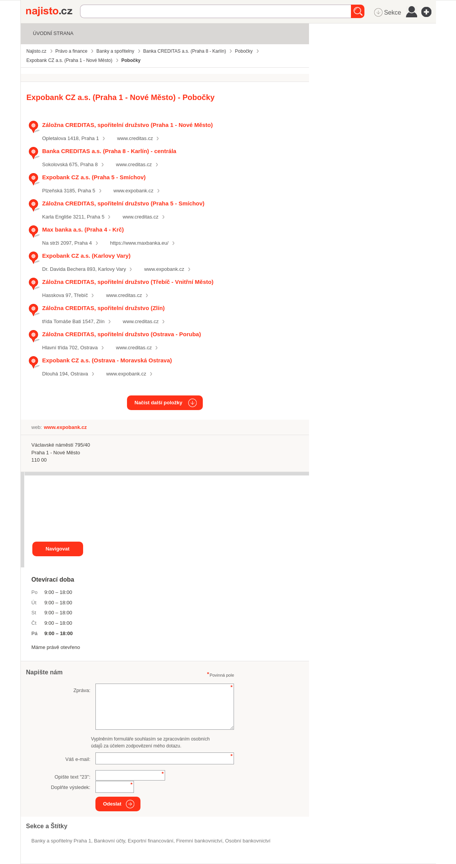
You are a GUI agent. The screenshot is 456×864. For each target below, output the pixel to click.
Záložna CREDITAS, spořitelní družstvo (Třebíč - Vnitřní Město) (128, 282)
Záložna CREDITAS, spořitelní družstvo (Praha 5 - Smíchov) (123, 203)
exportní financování (151, 841)
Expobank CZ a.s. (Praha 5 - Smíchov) (94, 177)
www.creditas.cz (135, 138)
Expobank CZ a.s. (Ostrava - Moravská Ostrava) (107, 360)
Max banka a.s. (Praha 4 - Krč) (83, 229)
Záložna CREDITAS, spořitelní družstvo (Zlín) (103, 308)
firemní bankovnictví (199, 841)
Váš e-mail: (77, 759)
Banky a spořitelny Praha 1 (61, 841)
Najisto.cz (53, 11)
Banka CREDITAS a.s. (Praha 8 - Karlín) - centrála (109, 151)
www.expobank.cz (134, 190)
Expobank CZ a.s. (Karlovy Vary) (86, 255)
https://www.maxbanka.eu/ (139, 243)
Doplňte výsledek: (70, 787)
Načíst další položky (158, 402)
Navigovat (57, 549)
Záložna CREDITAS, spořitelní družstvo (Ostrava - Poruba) (121, 334)
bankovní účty (109, 841)
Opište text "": (72, 777)
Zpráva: (81, 690)
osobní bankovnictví (248, 841)
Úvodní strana (53, 33)
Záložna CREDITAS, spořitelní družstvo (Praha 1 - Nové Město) (127, 125)
